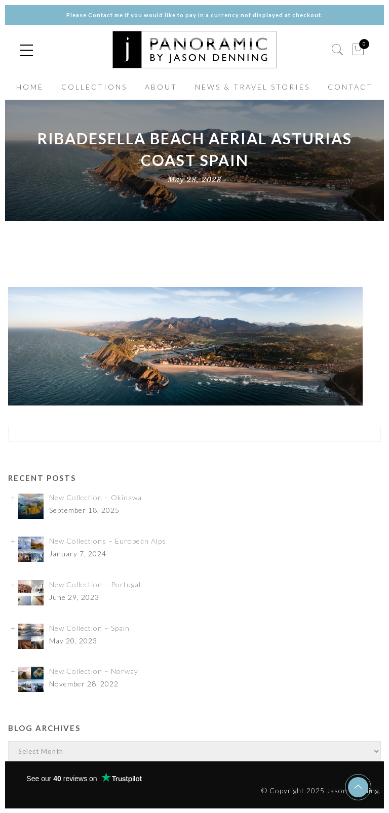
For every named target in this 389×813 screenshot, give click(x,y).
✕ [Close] (377, 406)
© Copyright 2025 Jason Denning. (321, 790)
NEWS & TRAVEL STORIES (252, 87)
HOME (30, 87)
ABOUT (161, 87)
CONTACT (350, 87)
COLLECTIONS (94, 87)
